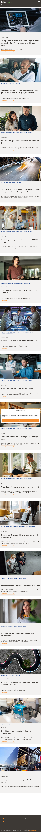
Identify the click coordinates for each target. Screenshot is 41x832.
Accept (20, 420)
